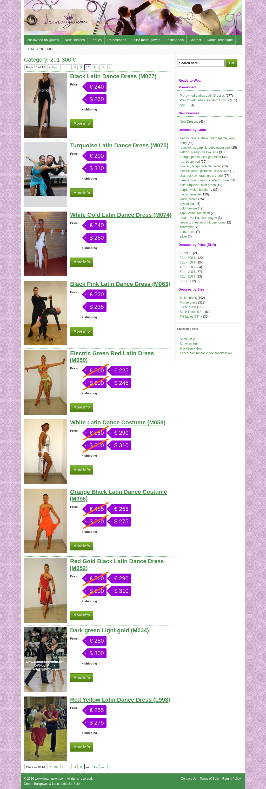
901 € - (184, 281)
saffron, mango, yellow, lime (199, 152)
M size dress (188, 302)
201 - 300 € (188, 258)
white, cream (188, 199)
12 (102, 67)
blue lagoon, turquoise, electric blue (204, 180)
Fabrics (96, 40)
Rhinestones (116, 40)
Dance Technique (220, 40)
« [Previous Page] (63, 67)
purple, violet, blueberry (196, 190)
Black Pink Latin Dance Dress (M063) (120, 284)
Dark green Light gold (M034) (109, 630)
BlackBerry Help (191, 348)
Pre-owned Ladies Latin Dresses (202, 95)
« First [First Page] (53, 67)
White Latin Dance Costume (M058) (117, 422)
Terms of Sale (209, 778)
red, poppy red (190, 161)
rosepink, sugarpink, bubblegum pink (205, 147)
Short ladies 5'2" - (192, 312)
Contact (195, 40)
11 (95, 67)
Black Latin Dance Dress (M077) (113, 76)
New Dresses (75, 40)
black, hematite (190, 194)
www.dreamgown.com (50, 778)
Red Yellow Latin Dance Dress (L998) (120, 699)
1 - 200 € (186, 253)
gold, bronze (188, 208)
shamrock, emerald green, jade (201, 175)
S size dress (188, 298)
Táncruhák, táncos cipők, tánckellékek (206, 353)
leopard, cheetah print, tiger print (202, 222)
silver (183, 236)
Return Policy (231, 778)
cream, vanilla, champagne (198, 218)
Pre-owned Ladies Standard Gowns (204, 100)
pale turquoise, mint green (198, 185)
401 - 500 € (188, 267)
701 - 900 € (188, 276)
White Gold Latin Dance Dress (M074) (120, 215)
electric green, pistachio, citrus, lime (204, 171)
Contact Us (188, 778)
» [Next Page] (110, 67)
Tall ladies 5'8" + (191, 316)
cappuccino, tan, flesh (195, 213)
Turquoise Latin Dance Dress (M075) (119, 145)
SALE (184, 105)
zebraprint (187, 227)
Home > (32, 49)
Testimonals (175, 40)
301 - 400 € (188, 262)
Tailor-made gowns (146, 40)
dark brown (187, 232)
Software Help (189, 344)
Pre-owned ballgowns (43, 40)
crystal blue (188, 204)
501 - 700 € (188, 272)
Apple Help (187, 339)
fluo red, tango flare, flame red (200, 166)
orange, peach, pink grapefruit (200, 157)
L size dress (188, 307)
